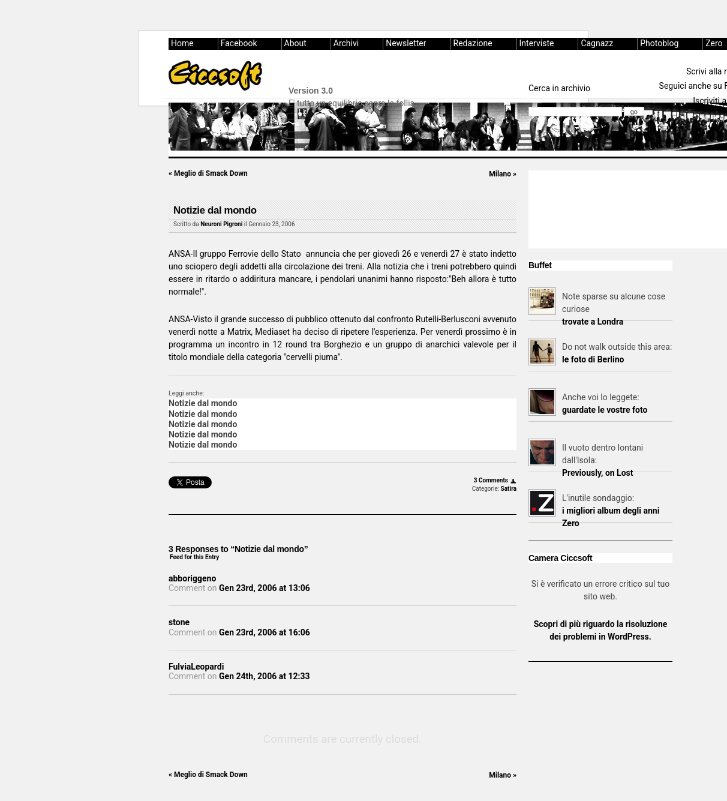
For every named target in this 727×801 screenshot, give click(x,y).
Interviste (536, 43)
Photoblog (659, 43)
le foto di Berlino (593, 359)
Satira (508, 488)
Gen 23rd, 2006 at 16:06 (264, 632)
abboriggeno (192, 578)
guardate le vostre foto (604, 410)
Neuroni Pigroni (221, 224)
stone (179, 622)
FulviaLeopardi (196, 666)
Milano (502, 174)
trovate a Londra (592, 321)
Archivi (346, 43)
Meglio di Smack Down (208, 173)
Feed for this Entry (194, 557)
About (295, 43)
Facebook (239, 43)
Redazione (472, 43)
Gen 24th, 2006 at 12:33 (264, 676)
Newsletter (406, 43)
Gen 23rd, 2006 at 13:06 (264, 588)
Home (182, 43)
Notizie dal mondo (215, 210)
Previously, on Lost (597, 473)
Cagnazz (597, 43)
